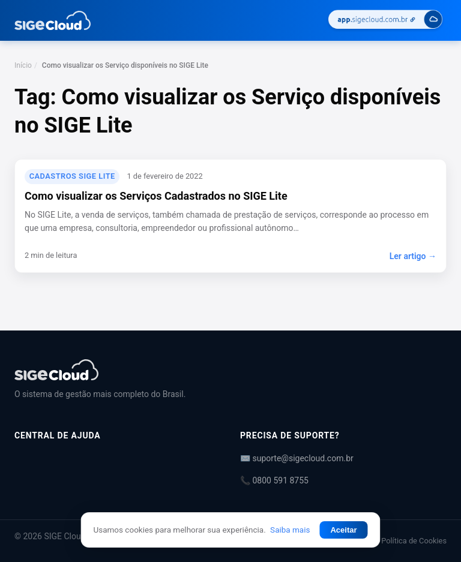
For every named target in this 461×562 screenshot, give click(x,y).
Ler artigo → (413, 256)
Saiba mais (290, 529)
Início (23, 65)
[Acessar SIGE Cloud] (385, 20)
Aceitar (343, 529)
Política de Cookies (414, 540)
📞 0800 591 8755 (274, 480)
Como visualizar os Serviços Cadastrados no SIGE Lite (156, 196)
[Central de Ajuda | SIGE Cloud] (230, 369)
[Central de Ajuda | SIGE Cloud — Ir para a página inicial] (52, 20)
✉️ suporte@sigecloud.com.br (297, 458)
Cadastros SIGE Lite (72, 176)
